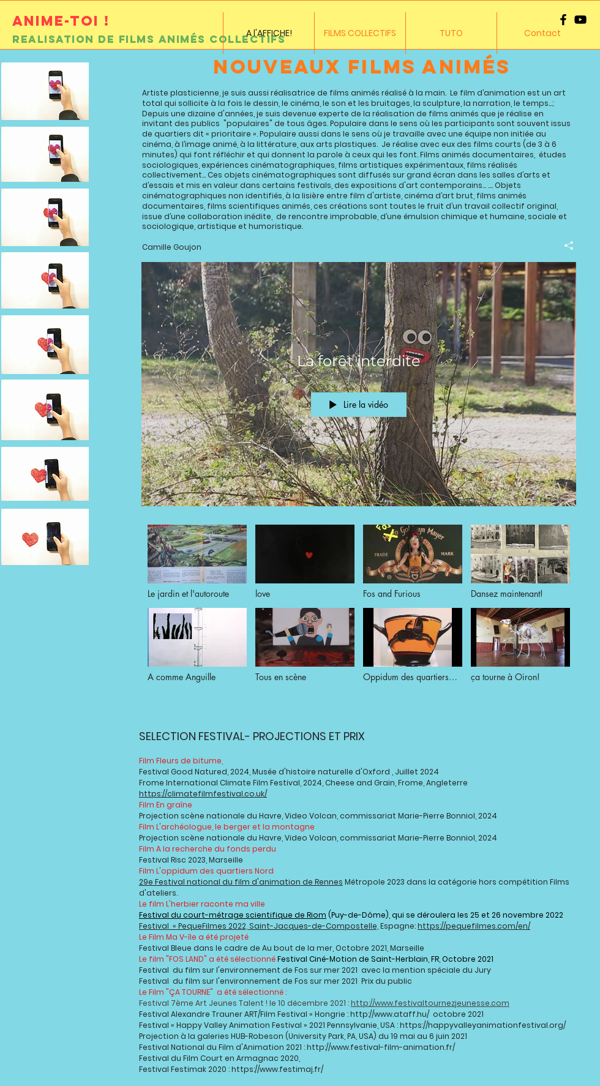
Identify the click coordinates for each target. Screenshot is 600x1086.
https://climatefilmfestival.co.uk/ (203, 793)
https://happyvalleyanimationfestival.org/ (483, 1025)
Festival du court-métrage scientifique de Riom (232, 915)
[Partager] (564, 245)
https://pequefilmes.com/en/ (474, 926)
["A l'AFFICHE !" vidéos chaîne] (359, 615)
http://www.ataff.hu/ (390, 1014)
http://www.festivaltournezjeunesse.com (430, 1003)
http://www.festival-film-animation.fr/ (381, 1047)
